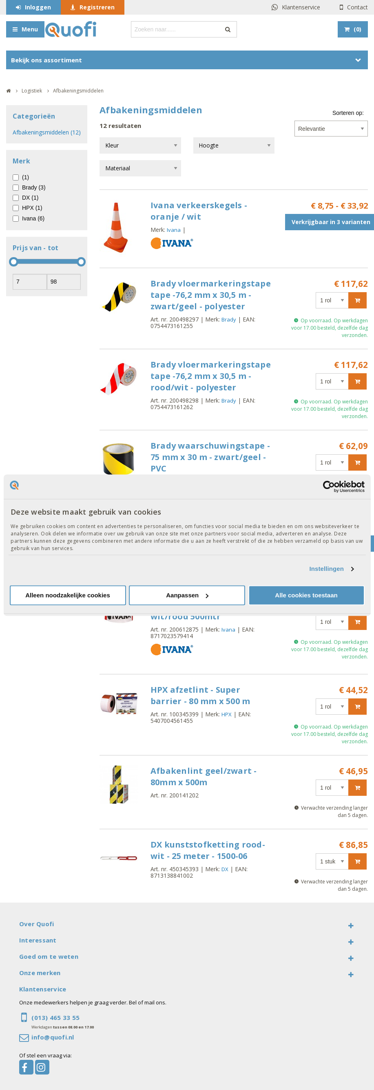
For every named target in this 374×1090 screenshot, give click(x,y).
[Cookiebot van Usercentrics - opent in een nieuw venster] (329, 486)
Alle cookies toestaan (306, 595)
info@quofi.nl (52, 1037)
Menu (30, 29)
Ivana (174, 229)
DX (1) (30, 197)
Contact (357, 7)
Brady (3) (34, 187)
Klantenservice (301, 7)
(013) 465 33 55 (55, 1017)
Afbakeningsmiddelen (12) (47, 132)
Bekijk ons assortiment (46, 60)
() (357, 29)
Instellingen (327, 569)
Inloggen (38, 7)
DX (224, 869)
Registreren (97, 7)
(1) (25, 177)
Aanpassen (187, 595)
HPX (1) (32, 208)
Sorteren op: (348, 113)
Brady (228, 319)
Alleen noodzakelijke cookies (67, 595)
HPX (226, 714)
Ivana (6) (33, 218)
